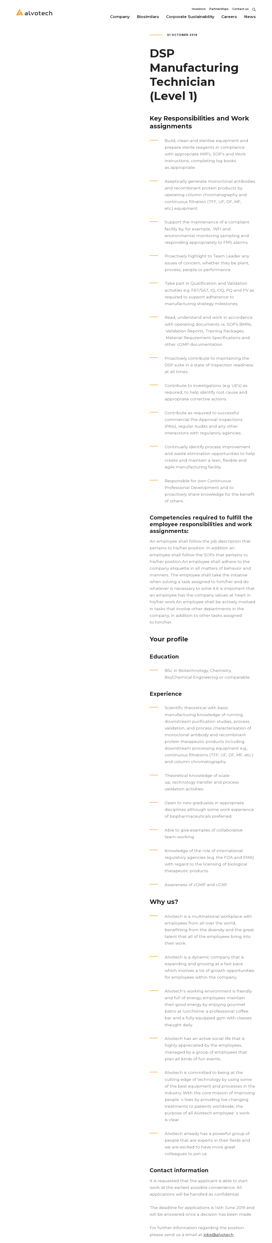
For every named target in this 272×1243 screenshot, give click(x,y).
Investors (199, 9)
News (250, 16)
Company (120, 16)
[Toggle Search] (254, 9)
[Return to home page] (34, 16)
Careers (229, 16)
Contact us (240, 9)
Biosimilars (148, 16)
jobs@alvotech (219, 1234)
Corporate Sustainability (190, 16)
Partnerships (219, 9)
